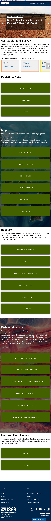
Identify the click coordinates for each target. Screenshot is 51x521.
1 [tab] (21, 35)
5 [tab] (29, 35)
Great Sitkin (26, 64)
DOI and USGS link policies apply (35, 493)
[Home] (5, 4)
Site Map (3, 493)
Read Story (11, 26)
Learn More (5, 347)
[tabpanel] (25, 22)
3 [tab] (25, 35)
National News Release (15, 16)
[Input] (37, 3)
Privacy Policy (30, 491)
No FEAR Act (4, 496)
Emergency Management (33, 502)
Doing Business (5, 502)
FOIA (28, 488)
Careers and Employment (33, 499)
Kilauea (5, 64)
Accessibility (4, 488)
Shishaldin (45, 64)
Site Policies (4, 491)
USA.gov (29, 496)
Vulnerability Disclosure (7, 499)
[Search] (44, 3)
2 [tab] (23, 35)
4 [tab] (27, 35)
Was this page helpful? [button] (38, 519)
